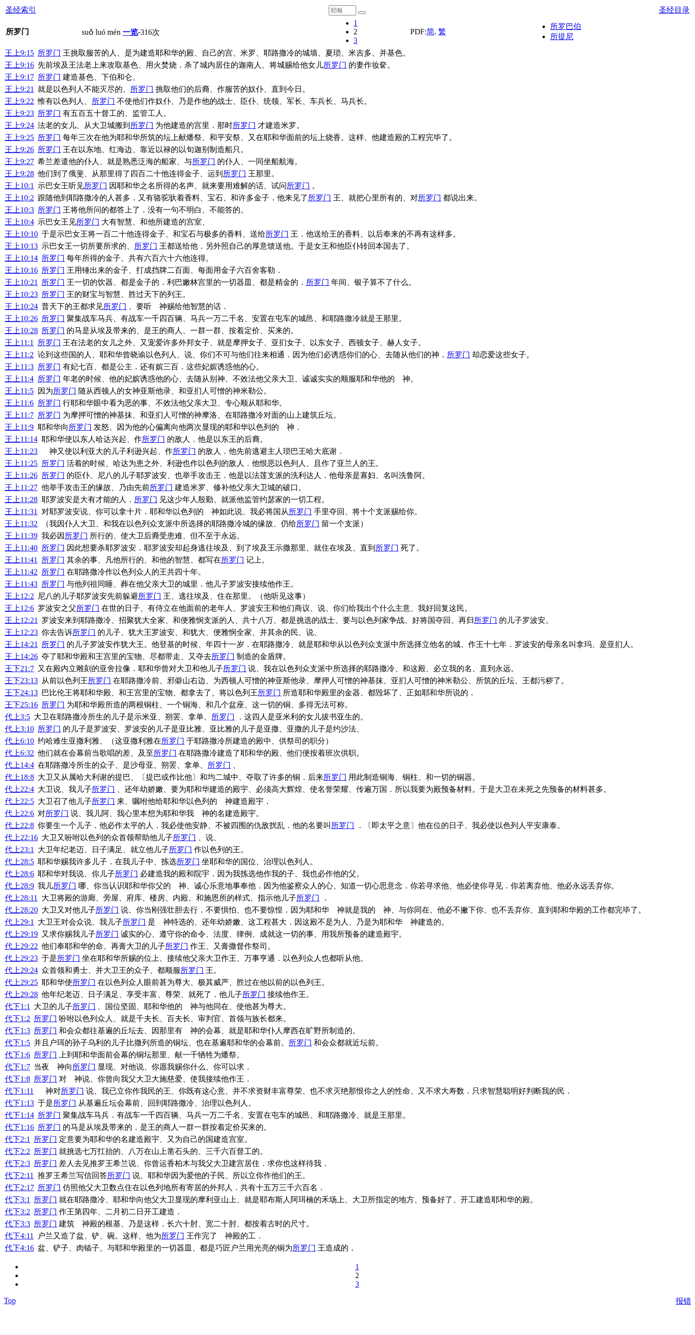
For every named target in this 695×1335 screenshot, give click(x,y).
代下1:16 (19, 1127)
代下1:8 (17, 1079)
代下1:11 (19, 1091)
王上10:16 (21, 270)
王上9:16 (19, 65)
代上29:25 (21, 982)
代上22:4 (19, 789)
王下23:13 (21, 680)
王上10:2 (19, 198)
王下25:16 (21, 705)
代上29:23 (21, 958)
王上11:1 (19, 342)
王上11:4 (19, 379)
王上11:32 (21, 524)
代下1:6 (17, 1055)
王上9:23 (19, 113)
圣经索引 (20, 10)
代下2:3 (17, 1163)
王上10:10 (21, 234)
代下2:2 (17, 1151)
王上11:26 (21, 475)
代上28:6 (19, 874)
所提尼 (561, 36)
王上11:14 (21, 439)
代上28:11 (21, 898)
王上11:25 (21, 463)
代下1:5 (17, 1043)
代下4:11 (19, 1236)
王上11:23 (21, 451)
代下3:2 (17, 1212)
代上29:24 (21, 970)
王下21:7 (19, 668)
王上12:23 (21, 632)
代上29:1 (19, 922)
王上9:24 (19, 125)
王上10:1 (19, 186)
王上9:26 (19, 149)
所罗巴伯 (565, 26)
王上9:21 (19, 89)
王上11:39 (21, 536)
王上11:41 (21, 560)
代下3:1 (17, 1199)
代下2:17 (19, 1187)
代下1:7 (17, 1067)
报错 (683, 1301)
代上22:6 (19, 813)
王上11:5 (19, 391)
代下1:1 (17, 1006)
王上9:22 (19, 101)
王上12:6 (19, 608)
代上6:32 (19, 753)
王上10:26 (21, 318)
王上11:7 (19, 415)
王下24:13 (21, 693)
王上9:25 (19, 137)
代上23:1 (19, 849)
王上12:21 (21, 620)
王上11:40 (21, 548)
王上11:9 (19, 427)
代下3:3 (17, 1224)
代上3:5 (17, 717)
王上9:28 (19, 173)
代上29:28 (21, 994)
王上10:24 (21, 306)
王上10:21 (21, 282)
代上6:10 (19, 741)
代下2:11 (19, 1175)
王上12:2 (19, 596)
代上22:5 (19, 801)
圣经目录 (674, 10)
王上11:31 (21, 511)
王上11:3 (19, 367)
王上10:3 (19, 210)
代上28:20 (21, 910)
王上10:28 (21, 330)
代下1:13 (19, 1103)
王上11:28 (21, 499)
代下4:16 (19, 1248)
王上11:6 (19, 403)
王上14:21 (21, 644)
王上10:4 (19, 222)
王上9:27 (19, 161)
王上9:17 (19, 77)
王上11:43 (21, 584)
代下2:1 (17, 1139)
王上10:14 (21, 258)
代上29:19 (21, 934)
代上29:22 (21, 946)
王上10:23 (21, 294)
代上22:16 (21, 837)
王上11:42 (21, 572)
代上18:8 (19, 777)
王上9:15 (19, 53)
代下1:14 (19, 1115)
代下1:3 (17, 1030)
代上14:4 (19, 765)
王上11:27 (21, 487)
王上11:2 (19, 355)
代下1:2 (17, 1018)
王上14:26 (21, 656)
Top (10, 1300)
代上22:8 (19, 825)
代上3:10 (19, 729)
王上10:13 (21, 246)
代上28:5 (19, 861)
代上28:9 (19, 886)
